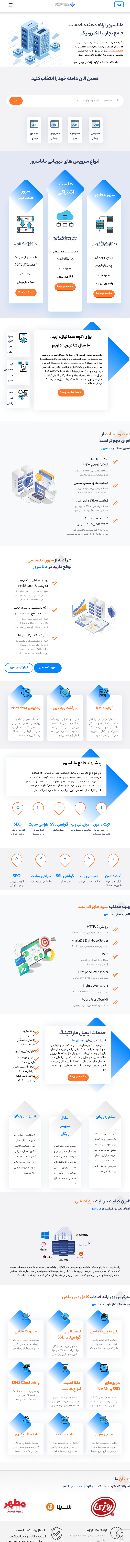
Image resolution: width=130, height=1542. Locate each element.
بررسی (16, 117)
